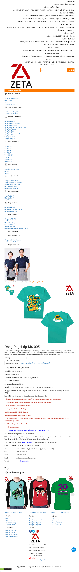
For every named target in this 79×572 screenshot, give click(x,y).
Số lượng (7, 358)
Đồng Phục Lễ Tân (10, 121)
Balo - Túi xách (9, 225)
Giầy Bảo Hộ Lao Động (11, 188)
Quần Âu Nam (9, 158)
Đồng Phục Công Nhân (11, 181)
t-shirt (6, 102)
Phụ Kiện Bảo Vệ (9, 198)
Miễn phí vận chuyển (11, 534)
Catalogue (55, 521)
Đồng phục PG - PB (10, 219)
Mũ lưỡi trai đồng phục (11, 223)
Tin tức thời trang (10, 523)
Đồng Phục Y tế (12, 203)
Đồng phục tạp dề (10, 138)
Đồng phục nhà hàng (13, 244)
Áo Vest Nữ (8, 148)
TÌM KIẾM (71, 70)
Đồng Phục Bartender (11, 125)
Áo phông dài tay (10, 200)
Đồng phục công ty (13, 231)
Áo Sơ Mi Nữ (8, 156)
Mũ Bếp (7, 171)
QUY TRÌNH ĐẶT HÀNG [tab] (28, 363)
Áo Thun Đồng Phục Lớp (12, 98)
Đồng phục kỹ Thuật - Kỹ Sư (13, 184)
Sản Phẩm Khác (12, 214)
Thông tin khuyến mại (11, 521)
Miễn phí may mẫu (10, 530)
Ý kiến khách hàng (10, 525)
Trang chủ (8, 282)
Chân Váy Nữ (8, 161)
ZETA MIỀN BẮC (57, 525)
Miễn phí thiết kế (10, 532)
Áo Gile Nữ (8, 152)
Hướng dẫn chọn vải (35, 525)
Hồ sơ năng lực (56, 519)
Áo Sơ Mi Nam (9, 154)
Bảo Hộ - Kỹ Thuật (10, 137)
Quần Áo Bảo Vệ (9, 196)
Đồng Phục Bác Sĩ (10, 207)
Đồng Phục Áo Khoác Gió (15, 107)
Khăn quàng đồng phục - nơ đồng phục (16, 228)
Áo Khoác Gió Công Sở (11, 112)
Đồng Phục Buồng (10, 131)
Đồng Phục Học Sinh (14, 235)
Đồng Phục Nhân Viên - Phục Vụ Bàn (15, 127)
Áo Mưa (7, 221)
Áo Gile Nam (8, 150)
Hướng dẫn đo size (34, 521)
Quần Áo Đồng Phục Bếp (12, 169)
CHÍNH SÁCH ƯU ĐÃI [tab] (44, 363)
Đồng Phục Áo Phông (14, 93)
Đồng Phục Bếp (9, 135)
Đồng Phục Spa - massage (12, 133)
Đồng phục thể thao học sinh (13, 240)
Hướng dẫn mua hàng (35, 519)
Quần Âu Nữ (8, 160)
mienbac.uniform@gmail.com (38, 560)
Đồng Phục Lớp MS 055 (13, 512)
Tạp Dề (7, 173)
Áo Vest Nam (8, 146)
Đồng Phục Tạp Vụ (10, 129)
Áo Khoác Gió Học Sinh (11, 114)
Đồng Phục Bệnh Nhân (11, 211)
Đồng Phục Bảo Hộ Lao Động (13, 182)
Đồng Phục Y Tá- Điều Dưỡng (13, 209)
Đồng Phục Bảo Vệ (13, 191)
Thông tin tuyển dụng (11, 519)
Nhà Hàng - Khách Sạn (14, 116)
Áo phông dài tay (10, 104)
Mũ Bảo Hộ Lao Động (11, 186)
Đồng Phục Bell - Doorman (12, 123)
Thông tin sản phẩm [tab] (12, 363)
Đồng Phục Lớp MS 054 (37, 512)
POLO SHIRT (8, 100)
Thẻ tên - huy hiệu (10, 226)
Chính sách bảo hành (11, 536)
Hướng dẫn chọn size (35, 523)
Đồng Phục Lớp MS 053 (60, 512)
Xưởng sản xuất (57, 523)
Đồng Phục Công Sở (13, 141)
